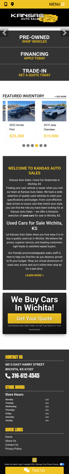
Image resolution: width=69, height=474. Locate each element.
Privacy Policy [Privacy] (13, 448)
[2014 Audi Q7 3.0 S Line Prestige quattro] (29, 111)
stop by (57, 264)
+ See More (60, 96)
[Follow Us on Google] (34, 460)
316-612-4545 (26, 376)
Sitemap (39, 464)
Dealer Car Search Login (13, 464)
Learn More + (34, 275)
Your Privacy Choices (53, 464)
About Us (10, 440)
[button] (4, 32)
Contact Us (11, 444)
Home (8, 436)
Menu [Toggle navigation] (57, 4)
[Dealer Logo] (34, 17)
